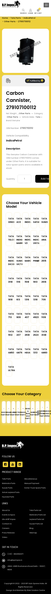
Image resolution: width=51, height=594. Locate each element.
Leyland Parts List (36, 519)
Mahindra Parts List (37, 514)
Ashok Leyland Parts (11, 492)
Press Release (8, 532)
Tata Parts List (35, 510)
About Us (6, 510)
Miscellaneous (30, 479)
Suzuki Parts (7, 488)
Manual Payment (31, 483)
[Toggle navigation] (46, 5)
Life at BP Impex (8, 519)
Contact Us (7, 523)
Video (4, 537)
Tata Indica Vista (37, 240)
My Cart (38, 11)
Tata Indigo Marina (20, 240)
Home (5, 18)
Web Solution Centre (36, 590)
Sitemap (33, 532)
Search (23, 11)
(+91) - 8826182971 (15, 554)
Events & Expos (8, 514)
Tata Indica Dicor (12, 261)
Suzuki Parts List (36, 523)
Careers (5, 528)
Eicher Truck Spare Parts (35, 488)
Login (30, 11)
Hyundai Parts (8, 497)
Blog (31, 528)
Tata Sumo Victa (19, 261)
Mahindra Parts (8, 483)
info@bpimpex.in (14, 560)
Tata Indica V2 (28, 240)
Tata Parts (15, 18)
